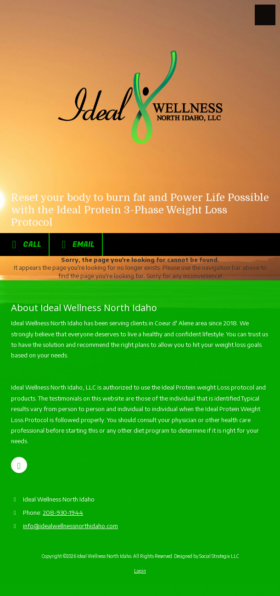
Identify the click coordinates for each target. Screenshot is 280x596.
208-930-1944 (63, 512)
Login (140, 571)
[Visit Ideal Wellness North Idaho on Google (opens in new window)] (19, 465)
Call (24, 244)
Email (76, 244)
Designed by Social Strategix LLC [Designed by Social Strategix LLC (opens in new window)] (206, 556)
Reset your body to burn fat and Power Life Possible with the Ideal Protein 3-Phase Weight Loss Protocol (140, 210)
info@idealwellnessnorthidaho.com (70, 525)
